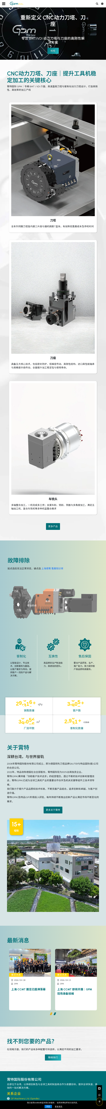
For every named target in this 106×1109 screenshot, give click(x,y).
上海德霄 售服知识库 (52, 568)
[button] (51, 1013)
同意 (48, 1106)
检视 (53, 50)
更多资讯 (58, 1106)
